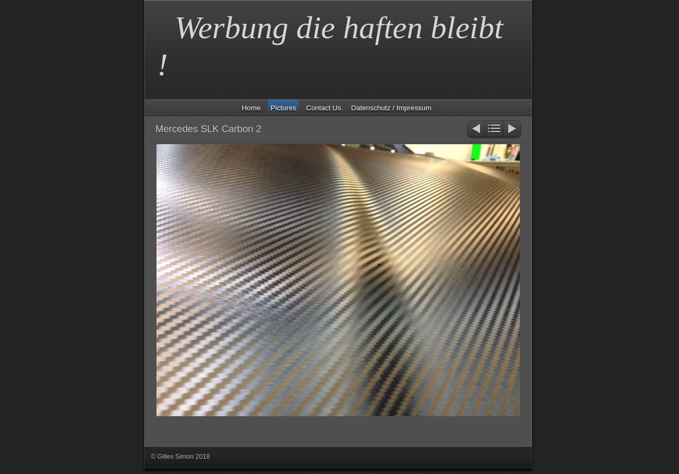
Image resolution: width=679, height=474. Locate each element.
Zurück (475, 129)
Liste (494, 129)
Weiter (512, 129)
